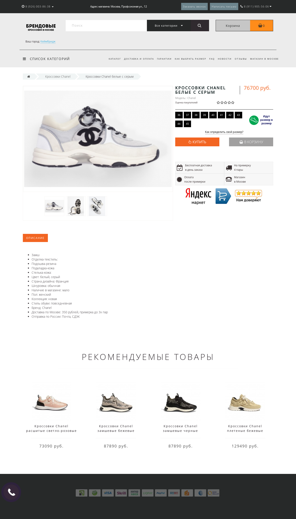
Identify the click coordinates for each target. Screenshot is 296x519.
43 (238, 115)
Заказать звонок (194, 6)
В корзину (251, 141)
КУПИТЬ (199, 142)
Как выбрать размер (187, 58)
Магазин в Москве (264, 58)
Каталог (110, 58)
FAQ (210, 58)
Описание (35, 238)
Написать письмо (224, 6)
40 (213, 115)
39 (204, 115)
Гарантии (160, 58)
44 (178, 124)
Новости (223, 58)
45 (187, 124)
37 (187, 115)
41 (221, 115)
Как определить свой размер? (224, 132)
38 (195, 115)
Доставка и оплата (135, 58)
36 (178, 115)
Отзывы (240, 58)
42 (229, 115)
